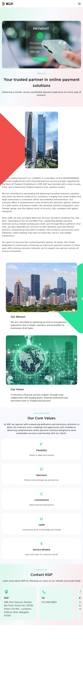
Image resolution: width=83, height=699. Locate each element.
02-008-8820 (49, 602)
